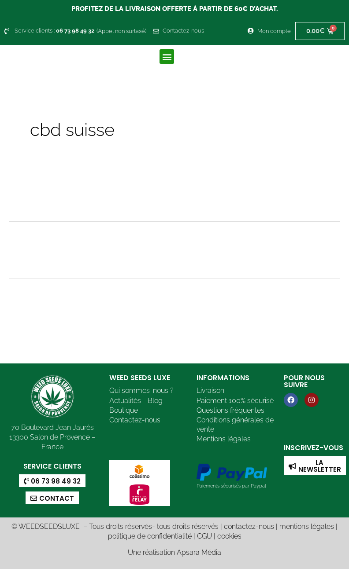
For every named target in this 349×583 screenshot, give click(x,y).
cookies (229, 536)
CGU (204, 536)
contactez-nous (249, 527)
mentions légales (306, 527)
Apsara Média (199, 553)
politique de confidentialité (150, 536)
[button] (167, 56)
